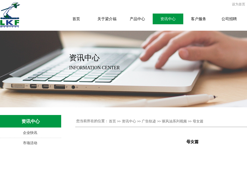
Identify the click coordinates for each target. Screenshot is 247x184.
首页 (76, 19)
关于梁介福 (106, 19)
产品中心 (137, 19)
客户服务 (198, 19)
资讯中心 (168, 19)
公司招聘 (229, 19)
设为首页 (238, 4)
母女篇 (198, 121)
